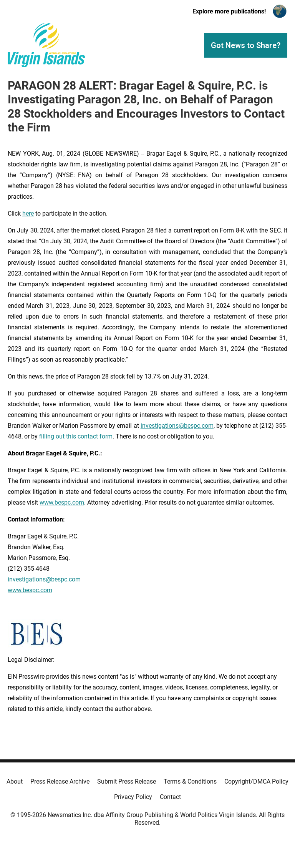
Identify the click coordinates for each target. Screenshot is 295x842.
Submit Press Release (126, 781)
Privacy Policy (133, 796)
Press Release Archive (59, 781)
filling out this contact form (76, 436)
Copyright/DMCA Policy (256, 781)
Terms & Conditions (190, 781)
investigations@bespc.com (177, 425)
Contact (170, 796)
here (28, 213)
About (15, 781)
